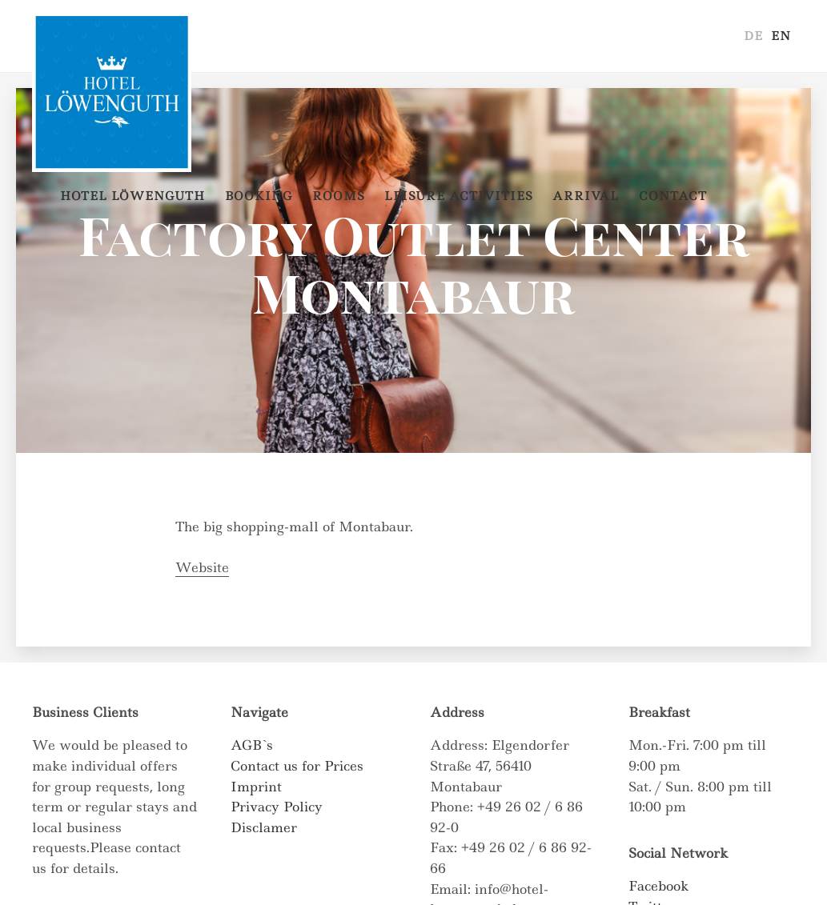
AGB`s (252, 745)
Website (202, 567)
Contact (673, 196)
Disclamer (264, 827)
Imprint (256, 786)
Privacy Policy (277, 806)
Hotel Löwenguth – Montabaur (112, 36)
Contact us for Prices (297, 766)
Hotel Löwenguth (132, 196)
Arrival (585, 196)
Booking (258, 196)
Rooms (338, 196)
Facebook (658, 886)
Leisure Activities (458, 196)
